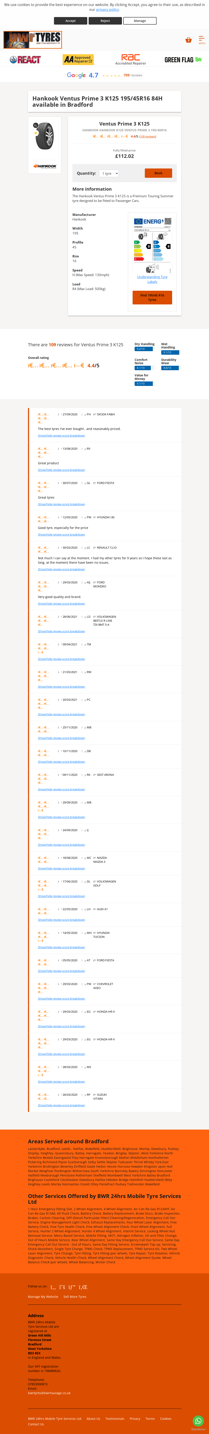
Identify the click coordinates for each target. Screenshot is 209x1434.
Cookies (165, 1416)
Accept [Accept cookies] (71, 18)
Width (77, 226)
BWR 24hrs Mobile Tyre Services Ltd (54, 1416)
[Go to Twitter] (62, 1284)
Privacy (135, 1416)
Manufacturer (84, 212)
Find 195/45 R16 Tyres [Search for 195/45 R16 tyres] (152, 294)
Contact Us (36, 1422)
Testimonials (114, 1416)
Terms (150, 1416)
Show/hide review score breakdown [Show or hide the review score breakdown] (61, 433)
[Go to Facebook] (53, 1284)
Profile (77, 240)
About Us (93, 1416)
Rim (75, 253)
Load (76, 281)
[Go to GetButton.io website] (198, 1429)
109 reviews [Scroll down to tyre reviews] (147, 134)
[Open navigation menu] (202, 37)
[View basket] (188, 37)
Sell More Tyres (75, 1294)
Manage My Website (43, 1294)
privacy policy (107, 9)
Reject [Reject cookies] (105, 18)
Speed (77, 267)
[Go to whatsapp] (198, 1420)
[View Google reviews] (104, 72)
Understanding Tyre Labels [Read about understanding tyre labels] (152, 276)
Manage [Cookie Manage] (140, 18)
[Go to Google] (72, 1284)
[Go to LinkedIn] (83, 1284)
